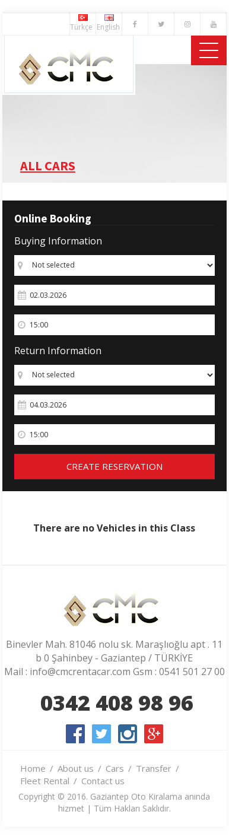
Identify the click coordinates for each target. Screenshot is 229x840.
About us (76, 768)
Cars (115, 768)
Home (33, 768)
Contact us (103, 781)
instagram (127, 733)
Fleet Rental (44, 781)
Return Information (57, 350)
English (109, 23)
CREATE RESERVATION (114, 466)
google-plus (153, 733)
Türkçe (83, 23)
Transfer (153, 768)
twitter (101, 733)
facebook (75, 733)
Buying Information (58, 240)
